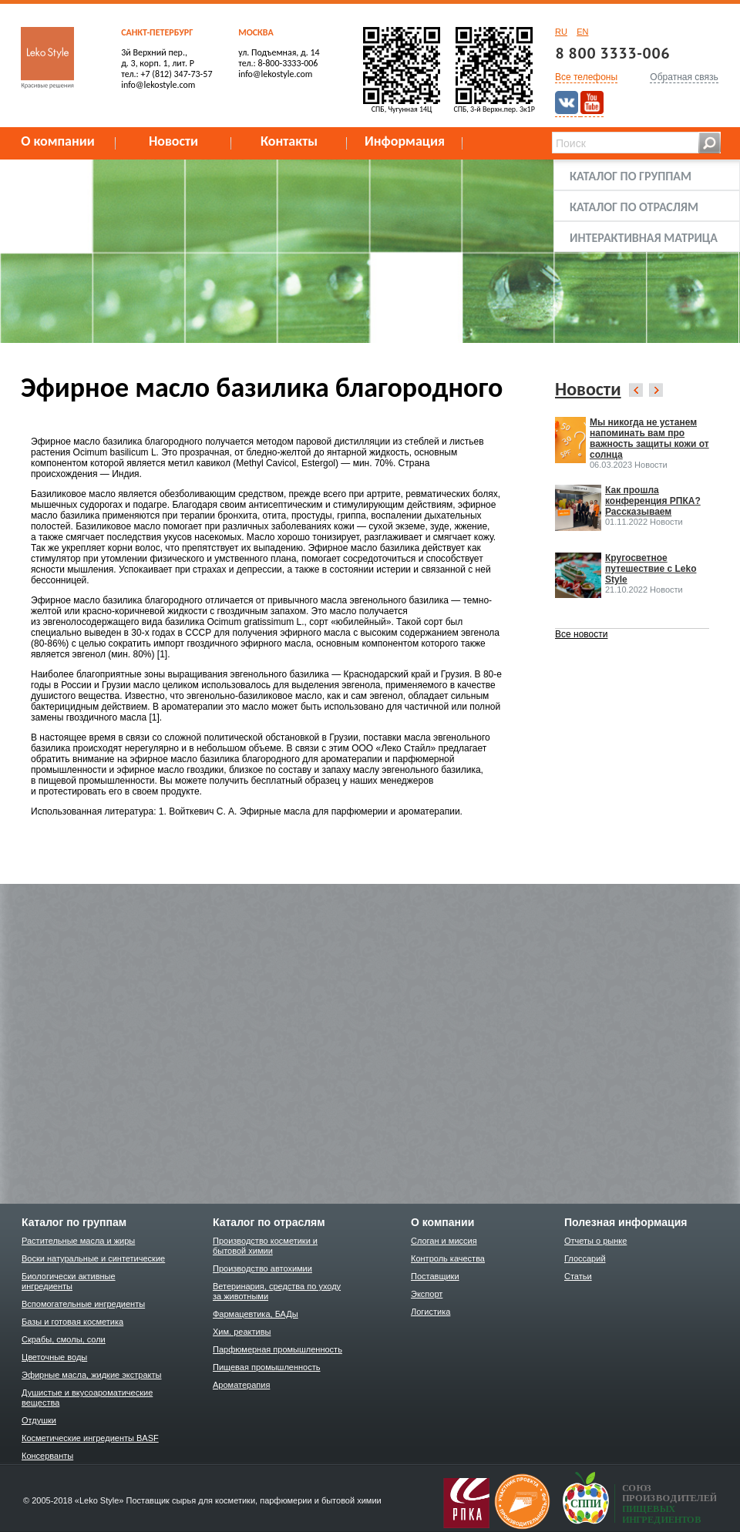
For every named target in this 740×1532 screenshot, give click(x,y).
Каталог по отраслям (634, 207)
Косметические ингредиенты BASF (90, 1438)
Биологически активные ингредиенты (69, 1281)
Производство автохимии (262, 1268)
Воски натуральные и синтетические (93, 1258)
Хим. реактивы (242, 1331)
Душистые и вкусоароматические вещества (87, 1397)
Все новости (581, 634)
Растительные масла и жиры (78, 1240)
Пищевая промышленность (267, 1367)
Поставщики (435, 1276)
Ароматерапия (241, 1384)
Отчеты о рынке (595, 1240)
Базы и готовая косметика (72, 1321)
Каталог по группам (630, 176)
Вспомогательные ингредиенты (83, 1304)
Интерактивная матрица (644, 237)
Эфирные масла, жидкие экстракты (91, 1374)
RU (561, 31)
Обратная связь (684, 77)
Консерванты (47, 1455)
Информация (405, 141)
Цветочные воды (54, 1357)
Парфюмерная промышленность (277, 1349)
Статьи (578, 1276)
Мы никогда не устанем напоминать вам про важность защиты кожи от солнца (649, 438)
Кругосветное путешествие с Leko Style (650, 569)
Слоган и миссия (444, 1240)
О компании (58, 141)
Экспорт (426, 1294)
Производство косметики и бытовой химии (265, 1245)
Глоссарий (585, 1258)
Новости (173, 141)
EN (582, 31)
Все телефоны (586, 77)
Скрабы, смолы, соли (64, 1339)
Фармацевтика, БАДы (255, 1314)
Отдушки (39, 1420)
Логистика (430, 1311)
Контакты (289, 141)
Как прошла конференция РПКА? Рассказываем (653, 501)
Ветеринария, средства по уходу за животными (277, 1291)
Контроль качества (448, 1258)
